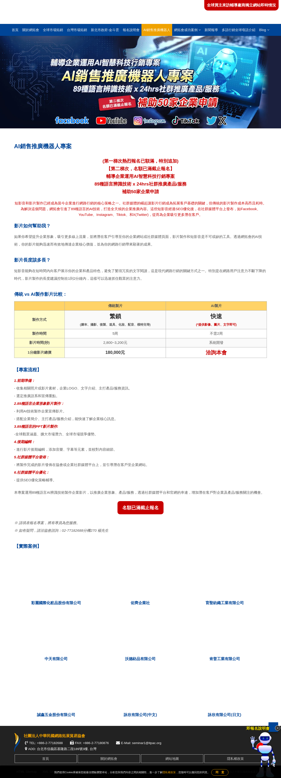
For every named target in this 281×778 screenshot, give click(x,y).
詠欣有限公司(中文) (140, 715)
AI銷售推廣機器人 (156, 30)
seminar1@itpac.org (146, 743)
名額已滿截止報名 (140, 507)
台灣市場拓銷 (77, 30)
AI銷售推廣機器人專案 (51, 133)
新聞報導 (211, 30)
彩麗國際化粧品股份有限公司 (56, 603)
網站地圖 (172, 759)
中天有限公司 (56, 659)
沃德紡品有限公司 (140, 659)
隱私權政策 (235, 759)
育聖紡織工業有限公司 (224, 603)
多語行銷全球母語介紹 (238, 30)
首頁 (15, 30)
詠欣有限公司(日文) (224, 715)
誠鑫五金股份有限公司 (56, 715)
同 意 (220, 772)
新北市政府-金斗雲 (105, 30)
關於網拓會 (30, 30)
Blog (264, 30)
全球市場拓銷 (53, 30)
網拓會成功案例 (187, 30)
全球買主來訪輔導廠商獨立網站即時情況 (241, 5)
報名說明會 (131, 30)
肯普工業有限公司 (224, 659)
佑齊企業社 (140, 603)
